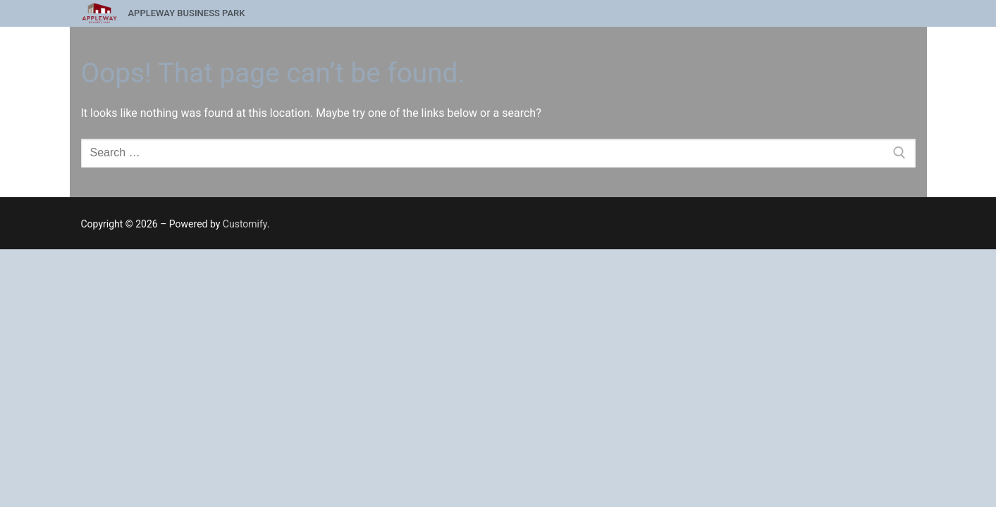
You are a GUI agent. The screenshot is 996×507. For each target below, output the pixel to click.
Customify (245, 224)
